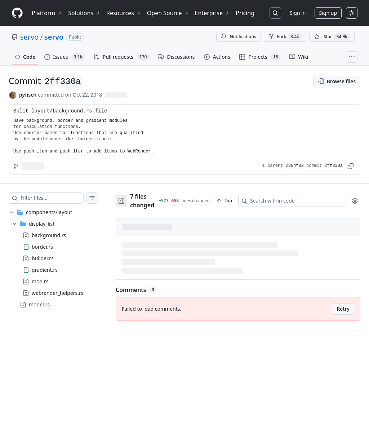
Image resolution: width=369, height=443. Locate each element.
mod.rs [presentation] (40, 281)
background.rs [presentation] (49, 234)
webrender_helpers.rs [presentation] (57, 292)
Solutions (84, 13)
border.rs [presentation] (42, 246)
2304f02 (295, 165)
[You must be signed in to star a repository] (332, 37)
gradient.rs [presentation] (45, 269)
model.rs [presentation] (39, 304)
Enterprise (212, 13)
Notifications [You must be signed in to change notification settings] (238, 37)
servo (29, 37)
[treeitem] (53, 258)
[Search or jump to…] (275, 13)
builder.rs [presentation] (43, 257)
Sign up (328, 12)
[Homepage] (17, 13)
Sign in (298, 12)
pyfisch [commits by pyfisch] (27, 94)
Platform (47, 13)
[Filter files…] (52, 197)
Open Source (168, 13)
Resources (123, 13)
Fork (285, 36)
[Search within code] (288, 198)
